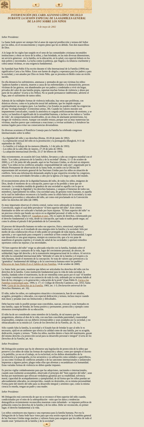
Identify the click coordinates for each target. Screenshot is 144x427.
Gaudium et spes (40, 216)
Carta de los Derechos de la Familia (25, 285)
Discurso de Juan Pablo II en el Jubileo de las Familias (29, 264)
